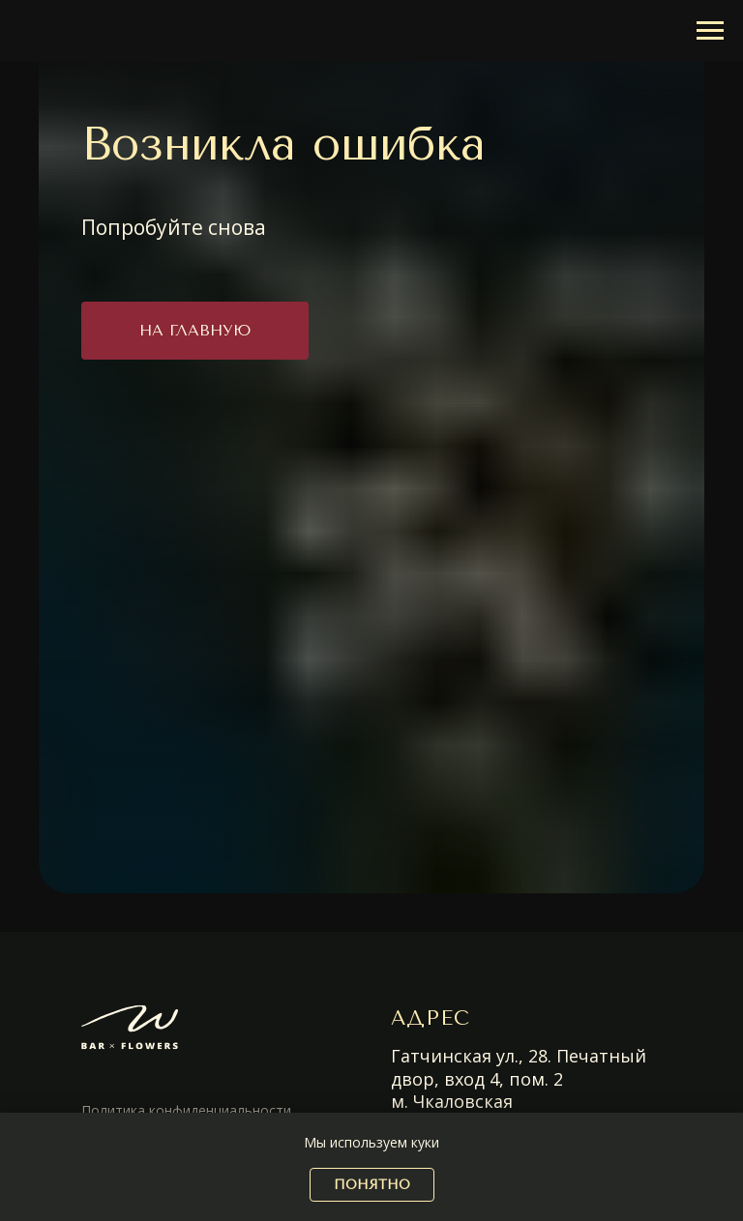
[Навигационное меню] (710, 31)
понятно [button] (372, 1184)
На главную (195, 330)
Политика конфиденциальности (186, 1110)
